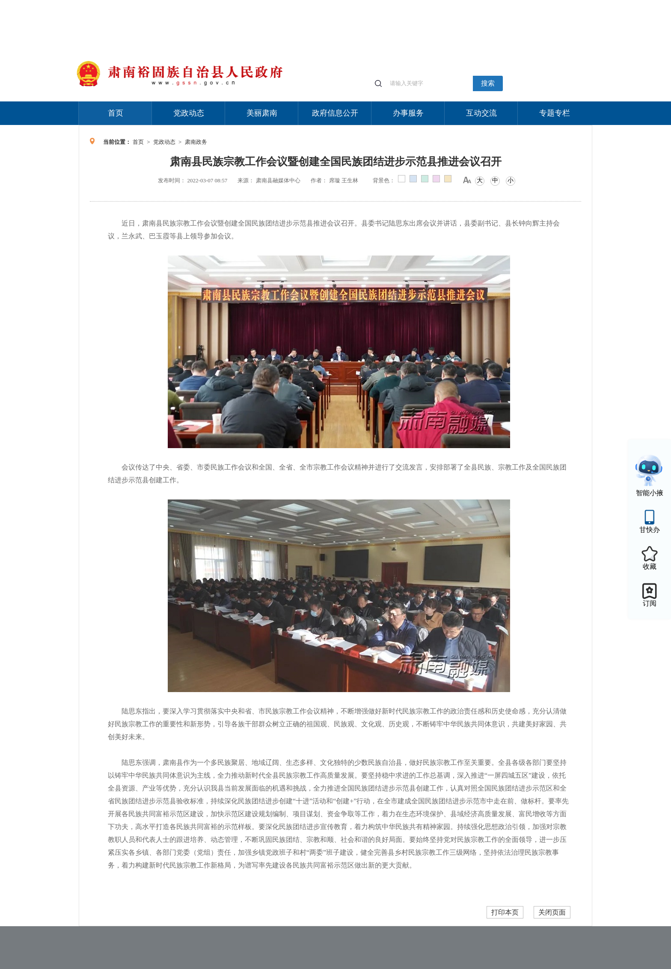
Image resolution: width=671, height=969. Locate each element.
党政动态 (188, 113)
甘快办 (649, 529)
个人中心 (455, 4)
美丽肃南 (261, 113)
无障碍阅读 (529, 4)
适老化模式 (490, 4)
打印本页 (505, 912)
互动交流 (481, 113)
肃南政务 (196, 142)
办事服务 (408, 113)
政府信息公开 (335, 113)
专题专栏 (554, 113)
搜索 (488, 83)
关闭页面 (552, 912)
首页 (115, 113)
